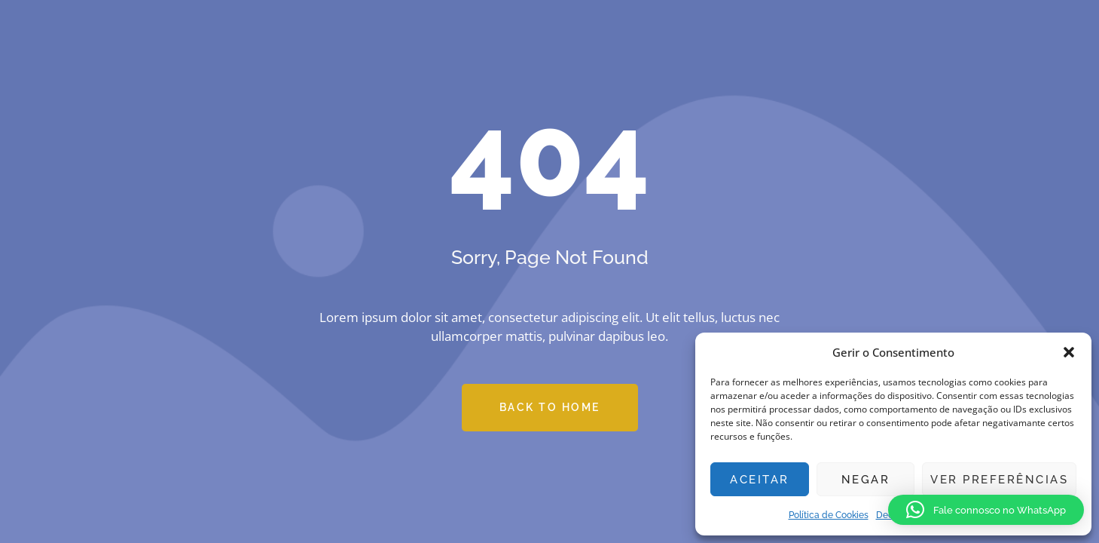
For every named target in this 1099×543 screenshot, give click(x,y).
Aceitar (759, 479)
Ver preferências (999, 479)
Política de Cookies (829, 515)
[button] (1068, 352)
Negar (865, 479)
